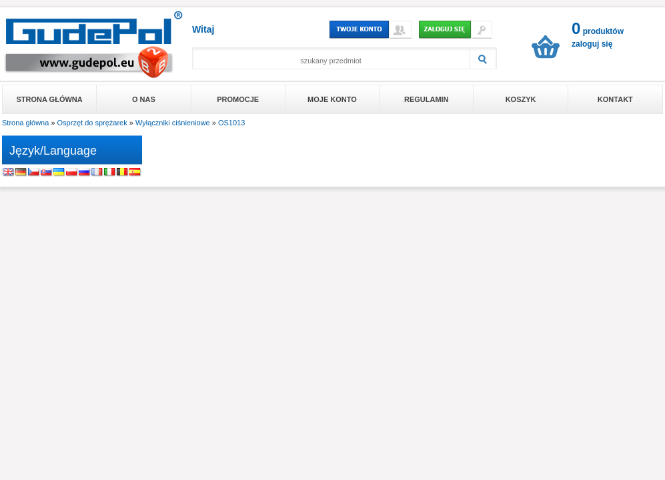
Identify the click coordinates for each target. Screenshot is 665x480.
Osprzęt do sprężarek (92, 123)
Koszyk (521, 99)
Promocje (238, 99)
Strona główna (50, 99)
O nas (143, 99)
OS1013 (231, 123)
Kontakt (615, 99)
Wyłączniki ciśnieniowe (172, 123)
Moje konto (332, 99)
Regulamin (426, 99)
